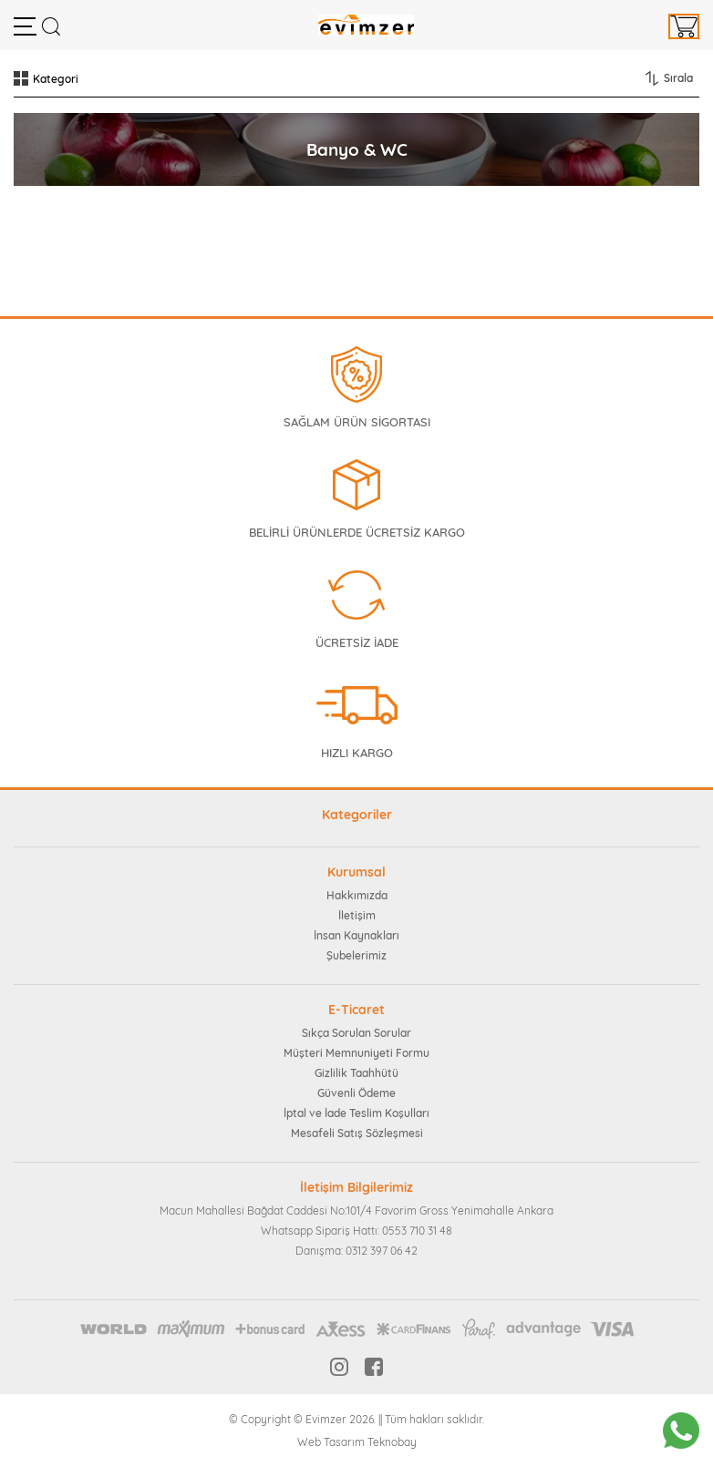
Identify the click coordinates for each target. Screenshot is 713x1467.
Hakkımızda (357, 895)
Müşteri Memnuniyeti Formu (356, 1053)
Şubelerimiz (356, 955)
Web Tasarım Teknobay (357, 1442)
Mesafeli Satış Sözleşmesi (357, 1133)
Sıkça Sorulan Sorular (356, 1033)
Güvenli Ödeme (356, 1093)
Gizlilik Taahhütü (356, 1073)
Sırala (678, 78)
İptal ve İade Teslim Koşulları (356, 1113)
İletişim (357, 915)
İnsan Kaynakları (356, 935)
